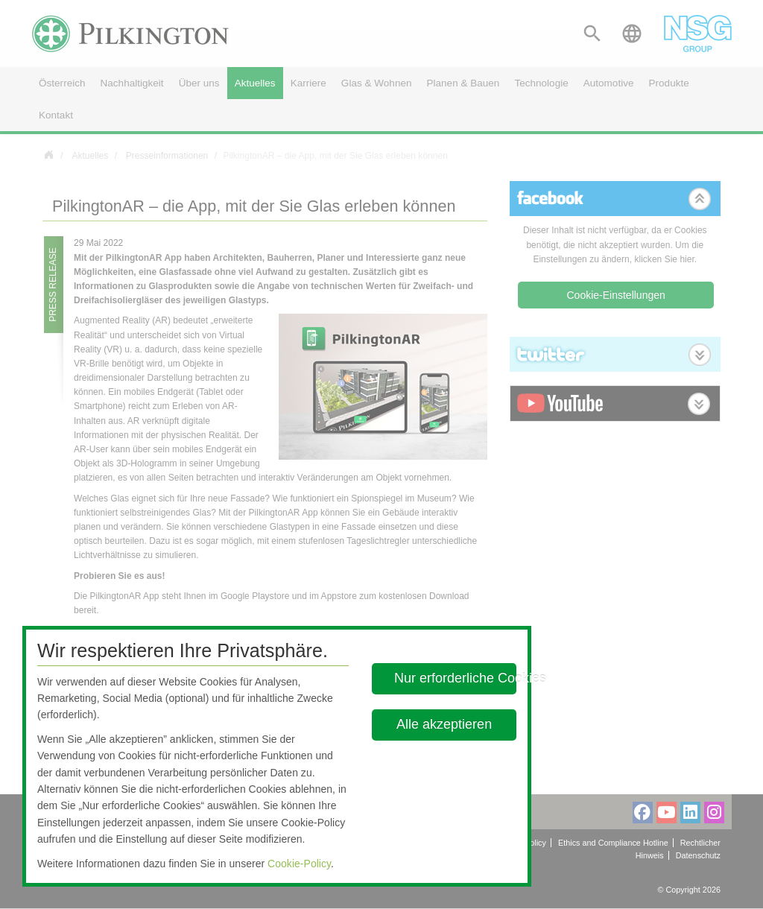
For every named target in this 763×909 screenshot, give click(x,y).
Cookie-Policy (299, 864)
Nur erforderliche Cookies (455, 678)
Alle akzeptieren (445, 724)
